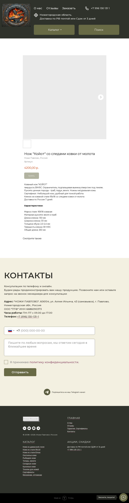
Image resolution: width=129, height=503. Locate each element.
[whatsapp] (33, 428)
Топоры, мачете (29, 461)
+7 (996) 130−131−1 (28, 316)
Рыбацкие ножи (29, 458)
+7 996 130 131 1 (100, 8)
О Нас (70, 423)
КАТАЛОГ (29, 441)
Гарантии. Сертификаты (77, 428)
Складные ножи (29, 464)
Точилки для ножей (31, 469)
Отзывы (52, 8)
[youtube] (29, 428)
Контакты (71, 431)
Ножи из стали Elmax (31, 452)
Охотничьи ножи (29, 455)
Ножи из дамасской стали (33, 447)
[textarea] (49, 347)
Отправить (20, 372)
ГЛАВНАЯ (73, 418)
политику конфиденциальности (54, 362)
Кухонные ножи (29, 467)
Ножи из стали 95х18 (31, 450)
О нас (38, 8)
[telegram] (38, 428)
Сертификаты (28, 472)
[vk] (24, 428)
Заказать (69, 8)
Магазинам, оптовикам (32, 475)
